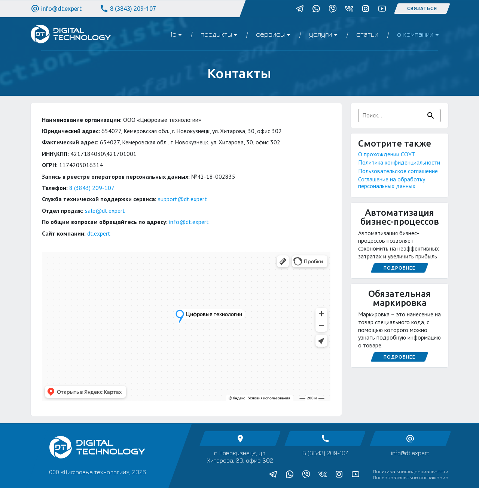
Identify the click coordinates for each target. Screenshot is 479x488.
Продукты (216, 34)
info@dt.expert (56, 8)
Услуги (320, 34)
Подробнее (399, 268)
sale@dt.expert (105, 210)
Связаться (422, 8)
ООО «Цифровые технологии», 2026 (97, 472)
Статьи (367, 34)
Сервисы (270, 34)
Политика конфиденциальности (399, 162)
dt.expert (98, 233)
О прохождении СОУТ (386, 154)
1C (173, 34)
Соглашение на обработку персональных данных (391, 182)
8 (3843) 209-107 (128, 8)
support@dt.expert (182, 199)
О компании (415, 34)
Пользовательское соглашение (398, 171)
